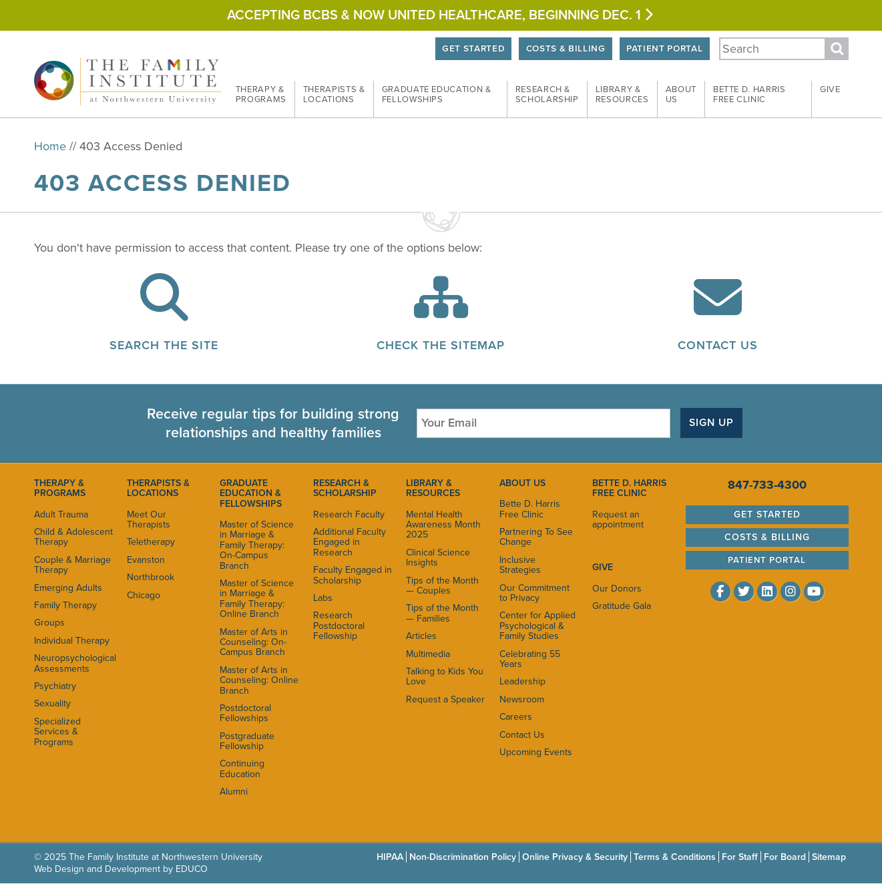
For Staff (740, 857)
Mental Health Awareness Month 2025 (443, 525)
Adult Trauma (61, 514)
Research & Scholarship (345, 488)
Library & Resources (433, 488)
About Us (522, 483)
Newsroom (521, 699)
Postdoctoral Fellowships (245, 713)
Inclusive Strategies (520, 565)
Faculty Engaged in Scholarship (352, 575)
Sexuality (52, 703)
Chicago (143, 595)
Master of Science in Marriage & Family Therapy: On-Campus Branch (257, 545)
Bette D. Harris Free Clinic (529, 508)
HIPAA (390, 857)
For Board (785, 857)
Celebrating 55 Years (529, 659)
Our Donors (617, 588)
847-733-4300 (767, 484)
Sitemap (829, 857)
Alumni (234, 791)
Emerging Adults (68, 588)
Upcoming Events (535, 752)
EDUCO (192, 869)
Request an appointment (618, 519)
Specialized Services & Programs (57, 732)
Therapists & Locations (158, 488)
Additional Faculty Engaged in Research (349, 542)
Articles (421, 636)
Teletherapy (151, 541)
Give (830, 89)
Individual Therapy (71, 640)
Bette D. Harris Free (749, 94)
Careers (515, 716)
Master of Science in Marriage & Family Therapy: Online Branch (257, 599)
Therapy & (261, 94)
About (681, 94)
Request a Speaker (445, 699)
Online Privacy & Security (575, 857)
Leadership (522, 681)
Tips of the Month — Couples (442, 585)
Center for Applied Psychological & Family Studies (537, 626)
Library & (622, 94)
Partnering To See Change (536, 536)
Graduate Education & (436, 94)
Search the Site (163, 345)
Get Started (473, 48)
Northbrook (150, 577)
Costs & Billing (566, 48)
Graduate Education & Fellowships (251, 493)
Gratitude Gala (621, 606)
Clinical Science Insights (438, 557)
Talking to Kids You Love (444, 676)
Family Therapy (65, 605)
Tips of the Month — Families (442, 613)
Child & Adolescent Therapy (73, 536)
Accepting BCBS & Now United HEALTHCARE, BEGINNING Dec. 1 (441, 15)
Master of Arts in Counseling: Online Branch (259, 680)
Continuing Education (242, 768)
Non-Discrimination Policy (462, 857)
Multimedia (428, 654)
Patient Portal (664, 48)
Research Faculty (349, 514)
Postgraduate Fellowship (247, 741)
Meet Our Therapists (148, 519)
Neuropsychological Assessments (74, 663)
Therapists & (334, 94)
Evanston (146, 560)
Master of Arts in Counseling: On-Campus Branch (254, 642)
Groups (49, 622)
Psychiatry (55, 686)
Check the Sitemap (441, 345)
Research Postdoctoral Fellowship (339, 626)
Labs (323, 598)
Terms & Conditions (675, 857)
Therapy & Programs (59, 488)
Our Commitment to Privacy (534, 593)
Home (50, 146)
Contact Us (718, 345)
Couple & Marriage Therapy (72, 565)
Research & (547, 94)
